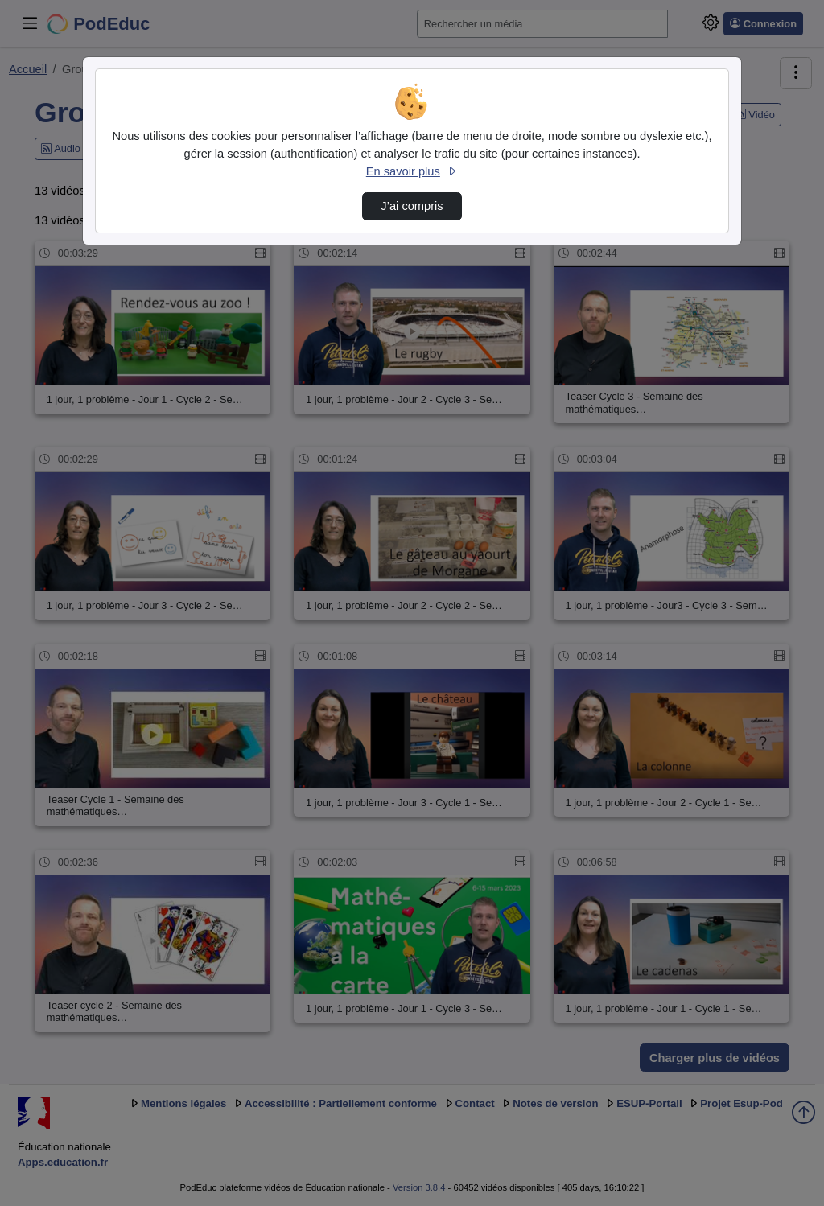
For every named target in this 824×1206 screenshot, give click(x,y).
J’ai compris (412, 206)
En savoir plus (412, 171)
